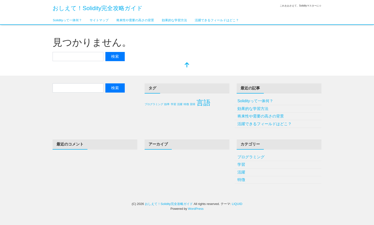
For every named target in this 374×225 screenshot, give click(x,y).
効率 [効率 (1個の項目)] (167, 104)
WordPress (195, 208)
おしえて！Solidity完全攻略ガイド (98, 8)
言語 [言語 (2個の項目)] (203, 103)
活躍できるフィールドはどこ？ (217, 20)
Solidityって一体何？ (67, 20)
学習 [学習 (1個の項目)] (173, 104)
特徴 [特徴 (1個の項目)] (186, 104)
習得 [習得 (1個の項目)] (192, 104)
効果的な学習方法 (174, 20)
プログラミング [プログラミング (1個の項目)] (154, 104)
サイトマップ (99, 20)
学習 (241, 164)
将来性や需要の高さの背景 (135, 20)
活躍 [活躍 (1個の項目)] (179, 104)
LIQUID (237, 204)
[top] (187, 65)
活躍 (241, 172)
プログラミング (251, 157)
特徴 (241, 180)
